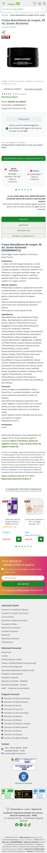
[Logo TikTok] (29, 824)
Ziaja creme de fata (32, 535)
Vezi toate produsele (33, 89)
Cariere (5, 656)
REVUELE (6, 532)
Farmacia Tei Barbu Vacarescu (16, 698)
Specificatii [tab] (23, 225)
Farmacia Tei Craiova (12, 734)
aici (25, 131)
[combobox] (23, 9)
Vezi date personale (22, 590)
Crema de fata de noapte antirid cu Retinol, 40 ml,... (12, 521)
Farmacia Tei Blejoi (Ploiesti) (15, 738)
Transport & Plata (9, 624)
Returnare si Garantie (11, 627)
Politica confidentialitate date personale (19, 663)
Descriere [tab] (23, 219)
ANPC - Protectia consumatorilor (16, 688)
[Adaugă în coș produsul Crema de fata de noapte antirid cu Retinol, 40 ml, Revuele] (19, 539)
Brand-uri (6, 635)
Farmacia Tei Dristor (11, 705)
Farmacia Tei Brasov (11, 730)
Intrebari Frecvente (10, 631)
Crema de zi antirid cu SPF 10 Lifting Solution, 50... (34, 521)
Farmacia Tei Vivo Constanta (15, 712)
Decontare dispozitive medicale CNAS (18, 670)
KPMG (34, 815)
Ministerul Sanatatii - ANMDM (14, 681)
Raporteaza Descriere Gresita (16, 478)
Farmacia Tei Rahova (12, 716)
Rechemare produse (10, 638)
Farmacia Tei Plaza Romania (15, 702)
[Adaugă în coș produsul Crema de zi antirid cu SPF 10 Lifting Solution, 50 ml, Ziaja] (41, 539)
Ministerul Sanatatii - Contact (14, 684)
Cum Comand (8, 617)
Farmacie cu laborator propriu (15, 620)
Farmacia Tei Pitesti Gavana (15, 727)
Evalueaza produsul (10, 97)
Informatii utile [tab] (23, 230)
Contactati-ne (7, 642)
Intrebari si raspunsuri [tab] (23, 236)
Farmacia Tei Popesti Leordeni (16, 723)
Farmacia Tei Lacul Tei (12, 709)
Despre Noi (6, 652)
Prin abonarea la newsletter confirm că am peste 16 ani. (22, 570)
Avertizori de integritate (12, 666)
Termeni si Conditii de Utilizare (15, 609)
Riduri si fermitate (19, 440)
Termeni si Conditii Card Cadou (15, 613)
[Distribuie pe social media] (4, 32)
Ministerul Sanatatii (10, 677)
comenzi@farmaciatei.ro (15, 753)
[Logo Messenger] (21, 824)
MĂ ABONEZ (23, 584)
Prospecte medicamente (12, 674)
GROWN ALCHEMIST (17, 101)
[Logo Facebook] (16, 824)
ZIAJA (27, 532)
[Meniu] (4, 4)
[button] (16, 189)
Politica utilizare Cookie (12, 659)
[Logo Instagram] (25, 825)
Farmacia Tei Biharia (12, 720)
